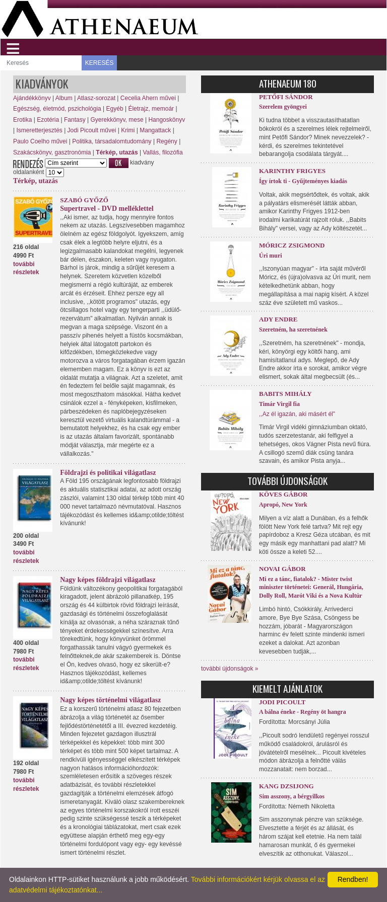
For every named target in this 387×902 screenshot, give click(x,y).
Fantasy (75, 119)
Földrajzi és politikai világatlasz (108, 472)
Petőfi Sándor (286, 97)
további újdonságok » (229, 668)
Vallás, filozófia (162, 152)
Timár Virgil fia (279, 403)
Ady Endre (278, 319)
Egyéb (114, 108)
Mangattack (155, 130)
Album (64, 98)
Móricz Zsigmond (292, 245)
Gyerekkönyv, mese (116, 119)
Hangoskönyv (166, 119)
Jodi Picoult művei (92, 130)
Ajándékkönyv (32, 98)
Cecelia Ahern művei (148, 98)
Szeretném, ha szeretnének (293, 329)
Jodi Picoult (282, 702)
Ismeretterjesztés (39, 130)
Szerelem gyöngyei (283, 106)
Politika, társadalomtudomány (111, 141)
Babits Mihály (285, 393)
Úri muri (270, 255)
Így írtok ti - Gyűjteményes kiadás (303, 181)
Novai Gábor (282, 568)
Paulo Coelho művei (40, 141)
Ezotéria (48, 119)
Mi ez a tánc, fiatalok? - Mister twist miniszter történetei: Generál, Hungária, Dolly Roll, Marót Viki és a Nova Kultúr (311, 588)
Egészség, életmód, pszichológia (57, 108)
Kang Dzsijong (286, 786)
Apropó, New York (283, 504)
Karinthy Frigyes (292, 171)
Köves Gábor (283, 494)
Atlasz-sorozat (96, 98)
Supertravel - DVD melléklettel (106, 208)
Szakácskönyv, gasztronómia (52, 152)
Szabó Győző (84, 200)
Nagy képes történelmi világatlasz (110, 700)
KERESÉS (99, 62)
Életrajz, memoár (151, 108)
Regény (166, 141)
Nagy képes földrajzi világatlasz (107, 580)
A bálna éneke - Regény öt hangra (302, 711)
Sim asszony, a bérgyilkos (292, 796)
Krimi (128, 130)
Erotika (22, 119)
